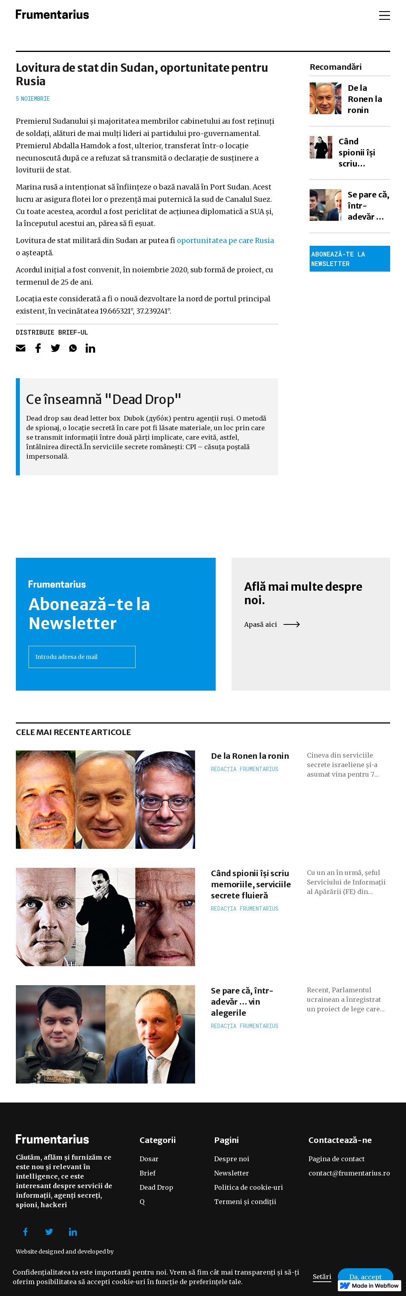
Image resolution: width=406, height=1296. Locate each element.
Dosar (149, 1159)
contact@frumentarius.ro (349, 1173)
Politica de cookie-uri (248, 1187)
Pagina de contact (336, 1159)
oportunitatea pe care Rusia (225, 240)
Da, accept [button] (365, 1277)
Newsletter (231, 1173)
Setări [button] (322, 1277)
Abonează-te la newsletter (338, 259)
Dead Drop (156, 1187)
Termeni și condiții (245, 1202)
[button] (384, 15)
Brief (147, 1173)
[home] (52, 15)
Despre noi (231, 1159)
